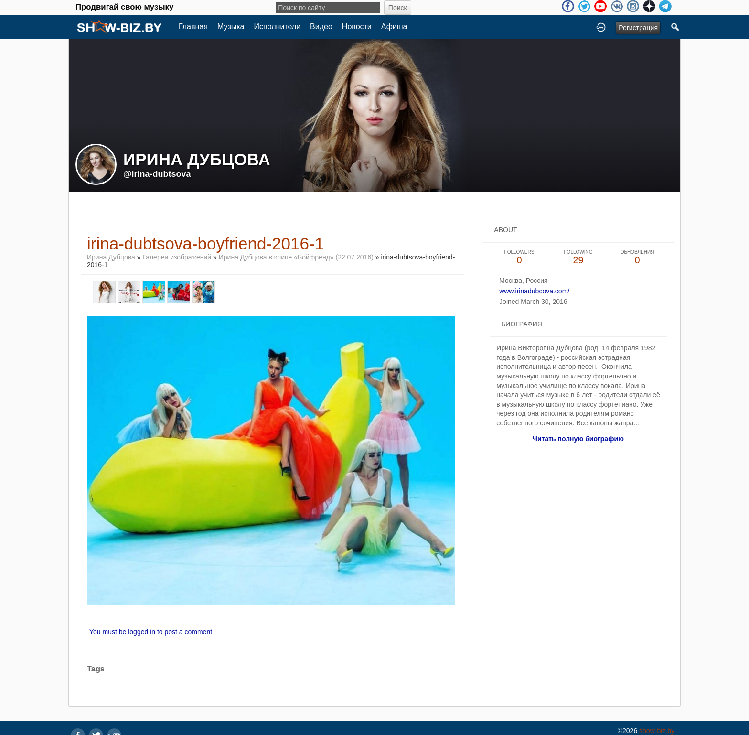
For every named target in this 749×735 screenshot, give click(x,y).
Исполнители (277, 26)
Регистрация (638, 28)
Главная (193, 26)
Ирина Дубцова (111, 257)
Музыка (231, 26)
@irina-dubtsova (157, 174)
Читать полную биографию (578, 439)
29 (578, 257)
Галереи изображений (176, 257)
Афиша (394, 26)
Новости (357, 26)
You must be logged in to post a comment (150, 632)
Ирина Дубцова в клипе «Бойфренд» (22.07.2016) (296, 257)
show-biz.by (656, 731)
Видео (321, 26)
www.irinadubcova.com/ (534, 291)
